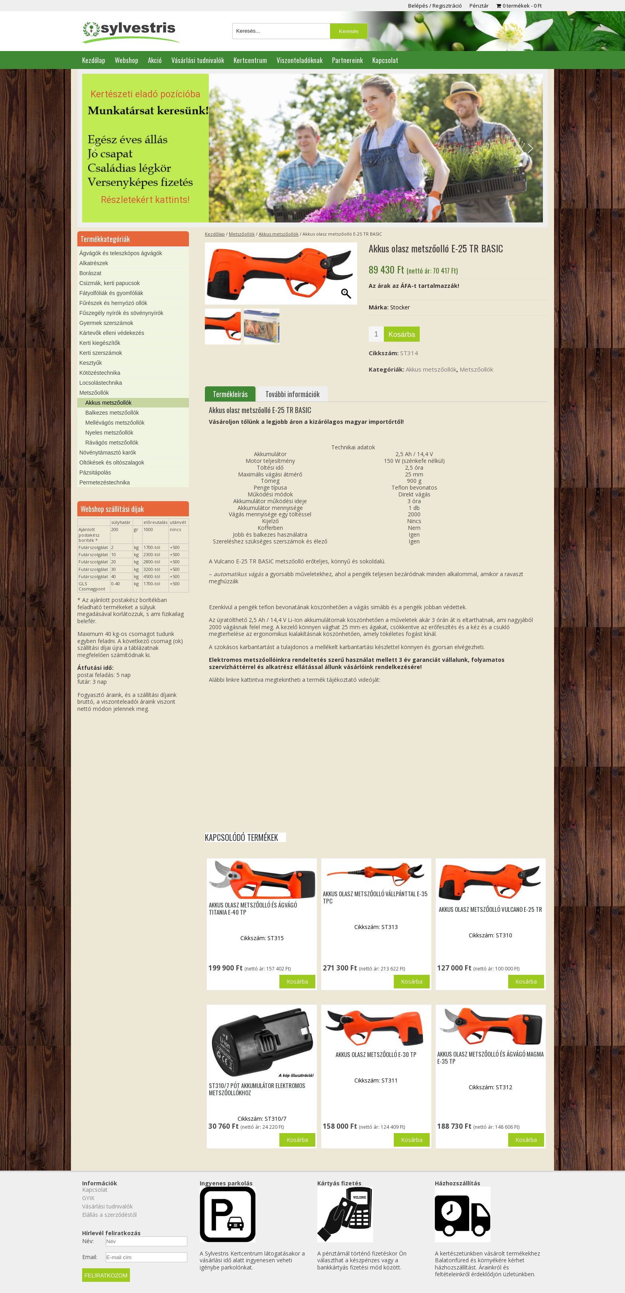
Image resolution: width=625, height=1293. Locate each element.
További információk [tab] (292, 394)
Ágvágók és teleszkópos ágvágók (120, 253)
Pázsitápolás (95, 472)
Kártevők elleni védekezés (111, 333)
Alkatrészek (93, 263)
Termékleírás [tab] (230, 394)
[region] (312, 148)
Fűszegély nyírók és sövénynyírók (121, 313)
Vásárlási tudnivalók (197, 60)
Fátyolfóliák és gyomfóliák (111, 293)
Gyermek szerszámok (106, 323)
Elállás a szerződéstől (109, 1214)
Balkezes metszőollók (112, 412)
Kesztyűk (90, 363)
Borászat (90, 273)
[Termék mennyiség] (376, 334)
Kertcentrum (250, 60)
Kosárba (401, 335)
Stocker (400, 307)
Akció (155, 60)
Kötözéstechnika (99, 373)
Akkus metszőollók (279, 234)
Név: (88, 1241)
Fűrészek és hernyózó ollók (113, 303)
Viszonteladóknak (299, 60)
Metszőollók (242, 234)
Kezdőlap (93, 60)
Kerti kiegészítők (99, 343)
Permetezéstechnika (104, 482)
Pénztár (479, 5)
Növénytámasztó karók (107, 452)
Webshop (126, 60)
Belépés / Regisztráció (435, 5)
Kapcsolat (385, 60)
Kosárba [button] (297, 981)
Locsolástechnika (100, 383)
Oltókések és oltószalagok (111, 462)
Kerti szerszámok (100, 353)
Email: (89, 1257)
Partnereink (347, 60)
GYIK (88, 1198)
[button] (312, 148)
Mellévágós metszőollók (115, 422)
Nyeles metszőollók (109, 432)
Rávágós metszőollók (111, 442)
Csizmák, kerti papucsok (109, 283)
